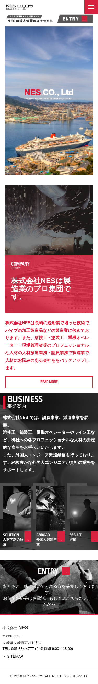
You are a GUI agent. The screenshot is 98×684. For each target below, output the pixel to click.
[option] (49, 100)
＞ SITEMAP (12, 656)
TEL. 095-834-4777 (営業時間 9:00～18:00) (37, 649)
